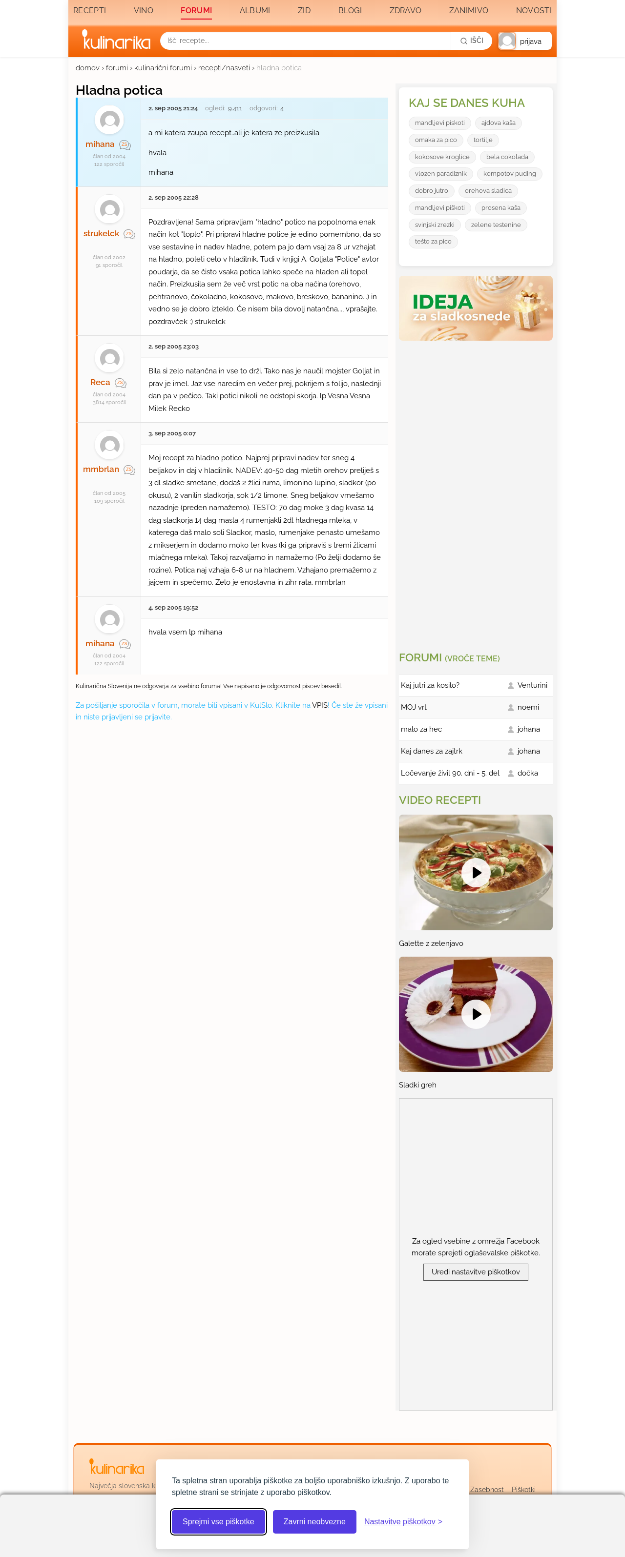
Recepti (89, 10)
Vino (143, 10)
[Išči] (471, 40)
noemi (528, 707)
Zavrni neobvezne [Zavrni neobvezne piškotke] (315, 1521)
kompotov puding (509, 173)
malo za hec (421, 729)
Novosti (534, 10)
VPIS (320, 705)
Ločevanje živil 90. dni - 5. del (450, 773)
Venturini (532, 685)
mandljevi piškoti (440, 207)
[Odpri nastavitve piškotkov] (403, 1522)
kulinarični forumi (163, 67)
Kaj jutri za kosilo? (430, 685)
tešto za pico (433, 241)
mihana (100, 144)
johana (529, 729)
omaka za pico (436, 139)
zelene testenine (496, 224)
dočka (528, 773)
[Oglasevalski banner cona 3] (477, 492)
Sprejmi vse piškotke (218, 1521)
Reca (100, 382)
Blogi (350, 10)
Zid (304, 10)
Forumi (196, 10)
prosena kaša (501, 207)
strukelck (101, 233)
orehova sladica (488, 190)
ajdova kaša (498, 122)
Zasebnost (487, 1490)
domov (88, 67)
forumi (117, 67)
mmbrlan (101, 469)
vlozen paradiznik (441, 173)
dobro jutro (431, 190)
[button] (525, 41)
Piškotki (524, 1490)
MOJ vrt (414, 707)
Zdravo (406, 10)
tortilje (483, 139)
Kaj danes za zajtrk (431, 751)
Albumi (255, 10)
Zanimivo (468, 10)
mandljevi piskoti (440, 122)
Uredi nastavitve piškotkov (476, 1272)
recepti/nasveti (224, 67)
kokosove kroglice (442, 157)
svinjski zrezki (435, 224)
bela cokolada (507, 157)
